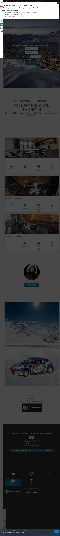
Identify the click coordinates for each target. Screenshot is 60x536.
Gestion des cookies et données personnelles (10, 534)
